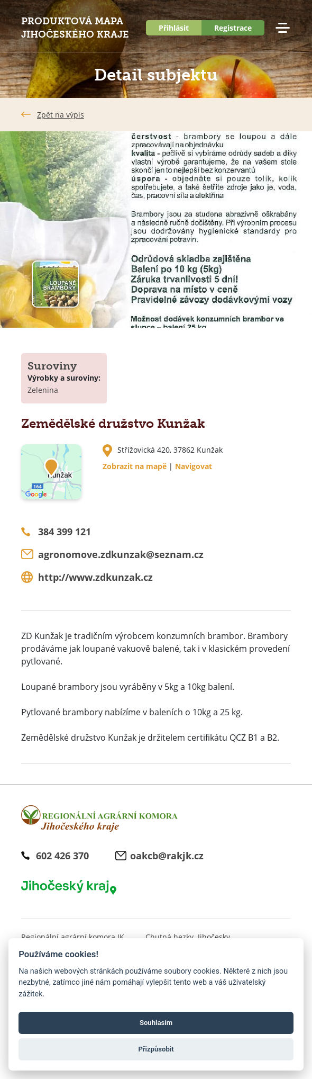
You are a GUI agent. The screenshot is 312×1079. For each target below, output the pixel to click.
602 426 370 (62, 855)
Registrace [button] (233, 28)
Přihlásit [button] (174, 28)
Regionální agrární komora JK (72, 937)
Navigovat (193, 466)
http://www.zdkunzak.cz (95, 577)
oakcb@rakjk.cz (167, 855)
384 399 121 (64, 531)
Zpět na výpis (60, 115)
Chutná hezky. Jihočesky (187, 937)
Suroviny (52, 365)
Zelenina (42, 390)
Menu (282, 28)
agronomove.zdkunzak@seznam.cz (121, 554)
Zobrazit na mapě (135, 466)
